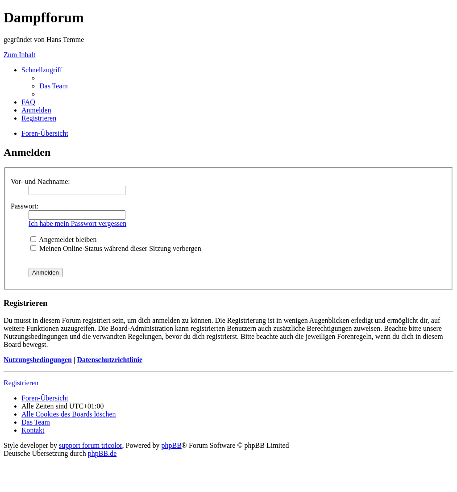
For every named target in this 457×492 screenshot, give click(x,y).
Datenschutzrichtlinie (109, 359)
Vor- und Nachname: (40, 181)
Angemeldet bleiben (63, 239)
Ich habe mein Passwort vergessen (77, 223)
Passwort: (24, 206)
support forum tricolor (90, 445)
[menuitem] (53, 86)
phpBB (172, 445)
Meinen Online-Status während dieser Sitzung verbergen (115, 248)
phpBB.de (102, 453)
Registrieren (21, 383)
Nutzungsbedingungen (38, 359)
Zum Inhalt (20, 54)
